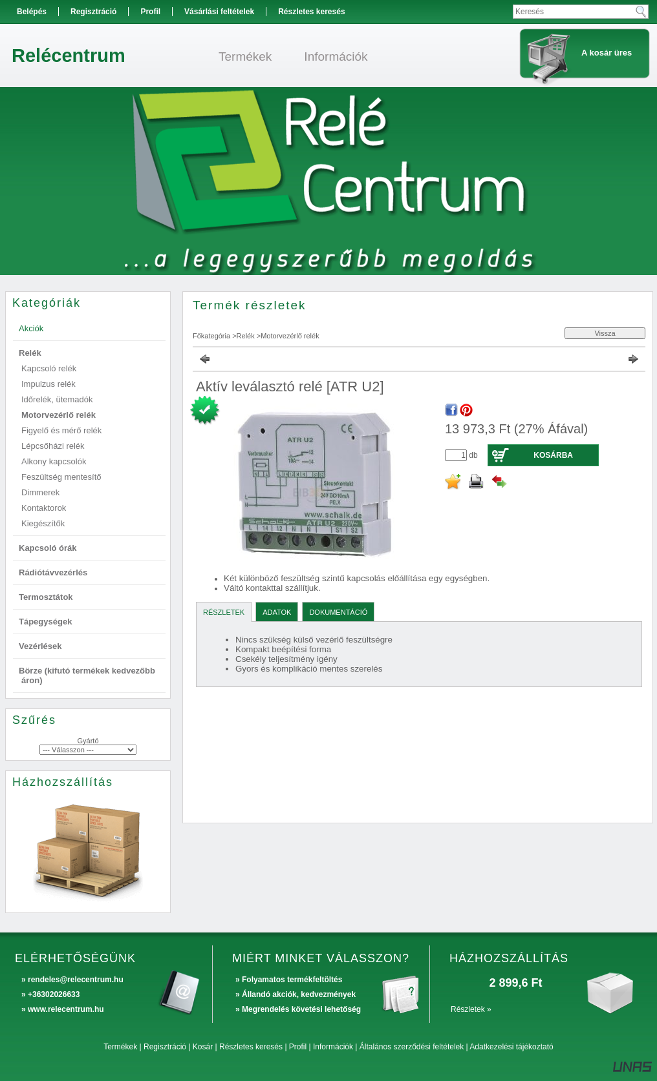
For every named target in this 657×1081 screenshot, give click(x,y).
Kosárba (553, 455)
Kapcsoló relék (48, 368)
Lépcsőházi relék (53, 446)
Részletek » (471, 1009)
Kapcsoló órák (48, 548)
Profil (298, 1046)
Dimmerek (40, 492)
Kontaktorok (43, 508)
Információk (333, 1046)
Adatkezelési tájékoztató (511, 1046)
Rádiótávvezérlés (53, 572)
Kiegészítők (43, 523)
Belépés (32, 11)
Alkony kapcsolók (53, 461)
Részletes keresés (251, 1046)
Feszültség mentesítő (61, 477)
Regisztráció (165, 1046)
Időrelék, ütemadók (57, 399)
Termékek (120, 1046)
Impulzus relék (48, 384)
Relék (246, 336)
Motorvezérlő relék (58, 415)
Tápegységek (45, 621)
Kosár (203, 1046)
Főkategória (211, 336)
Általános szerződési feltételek (412, 1046)
